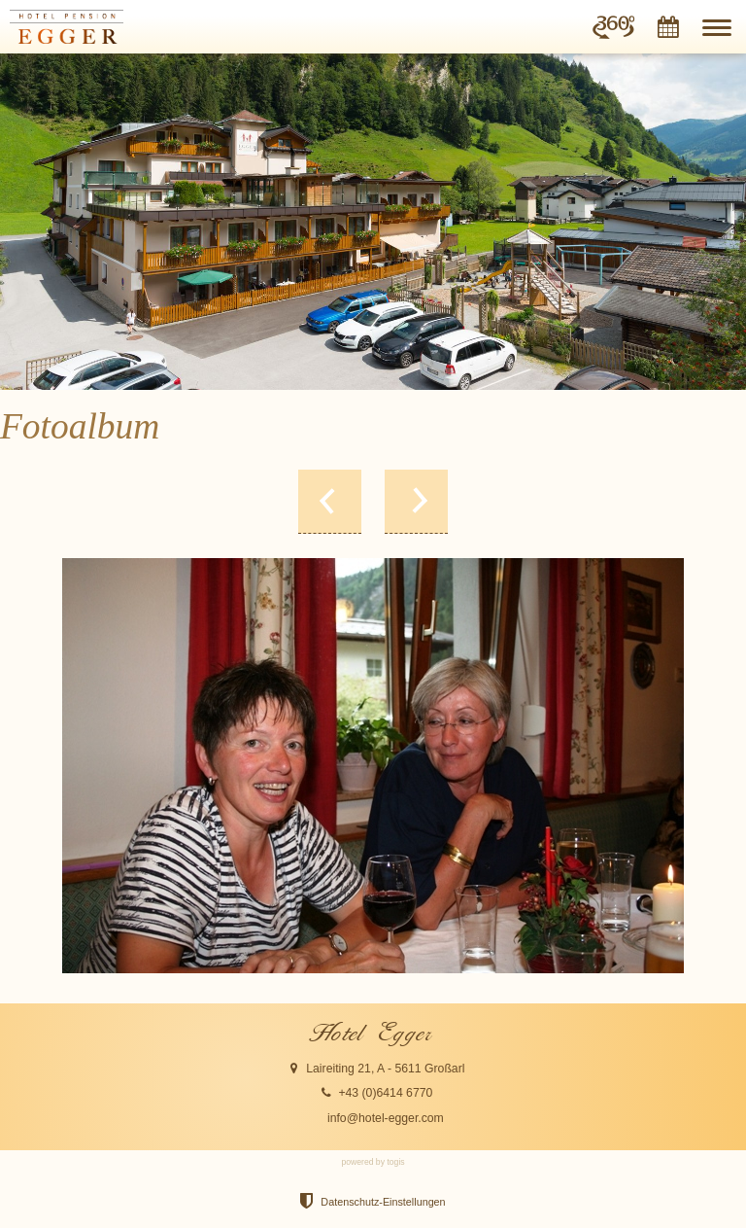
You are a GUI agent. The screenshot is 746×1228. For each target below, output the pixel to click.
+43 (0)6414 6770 (385, 1093)
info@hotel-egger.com (385, 1118)
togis (395, 1162)
